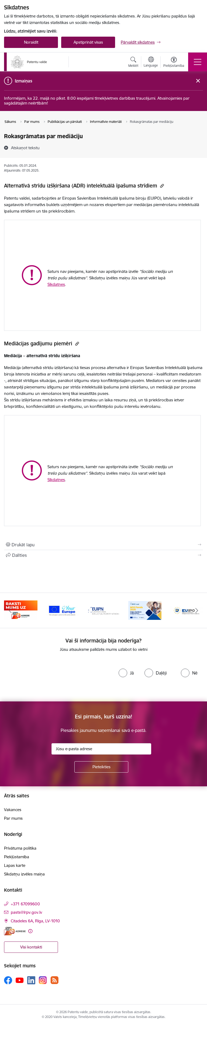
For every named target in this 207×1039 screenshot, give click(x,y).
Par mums (13, 818)
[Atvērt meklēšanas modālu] (133, 62)
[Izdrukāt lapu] (103, 545)
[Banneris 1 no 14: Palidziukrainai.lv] (20, 610)
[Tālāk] (196, 610)
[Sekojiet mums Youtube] (20, 980)
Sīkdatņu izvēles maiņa (24, 874)
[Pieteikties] (101, 767)
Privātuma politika (20, 848)
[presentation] (54, 676)
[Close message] (198, 81)
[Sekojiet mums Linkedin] (31, 980)
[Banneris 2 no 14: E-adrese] (62, 610)
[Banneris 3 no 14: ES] (103, 610)
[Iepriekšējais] (10, 610)
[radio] (126, 673)
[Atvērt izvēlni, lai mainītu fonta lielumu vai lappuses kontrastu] (174, 62)
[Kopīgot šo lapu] (103, 555)
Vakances (12, 809)
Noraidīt (31, 42)
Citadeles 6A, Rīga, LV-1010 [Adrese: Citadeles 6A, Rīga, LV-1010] (35, 920)
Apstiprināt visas (88, 42)
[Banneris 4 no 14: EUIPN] (145, 610)
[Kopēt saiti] (161, 186)
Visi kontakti (31, 947)
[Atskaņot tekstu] (25, 147)
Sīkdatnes (56, 284)
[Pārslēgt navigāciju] (197, 62)
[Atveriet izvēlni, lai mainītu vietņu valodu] (151, 62)
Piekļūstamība (16, 856)
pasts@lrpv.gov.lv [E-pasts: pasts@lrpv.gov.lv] (26, 912)
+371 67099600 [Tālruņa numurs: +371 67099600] (25, 903)
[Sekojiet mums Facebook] (8, 980)
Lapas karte (14, 865)
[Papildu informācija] (30, 931)
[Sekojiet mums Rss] (54, 980)
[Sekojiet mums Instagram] (43, 980)
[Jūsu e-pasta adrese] (101, 749)
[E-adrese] (15, 931)
